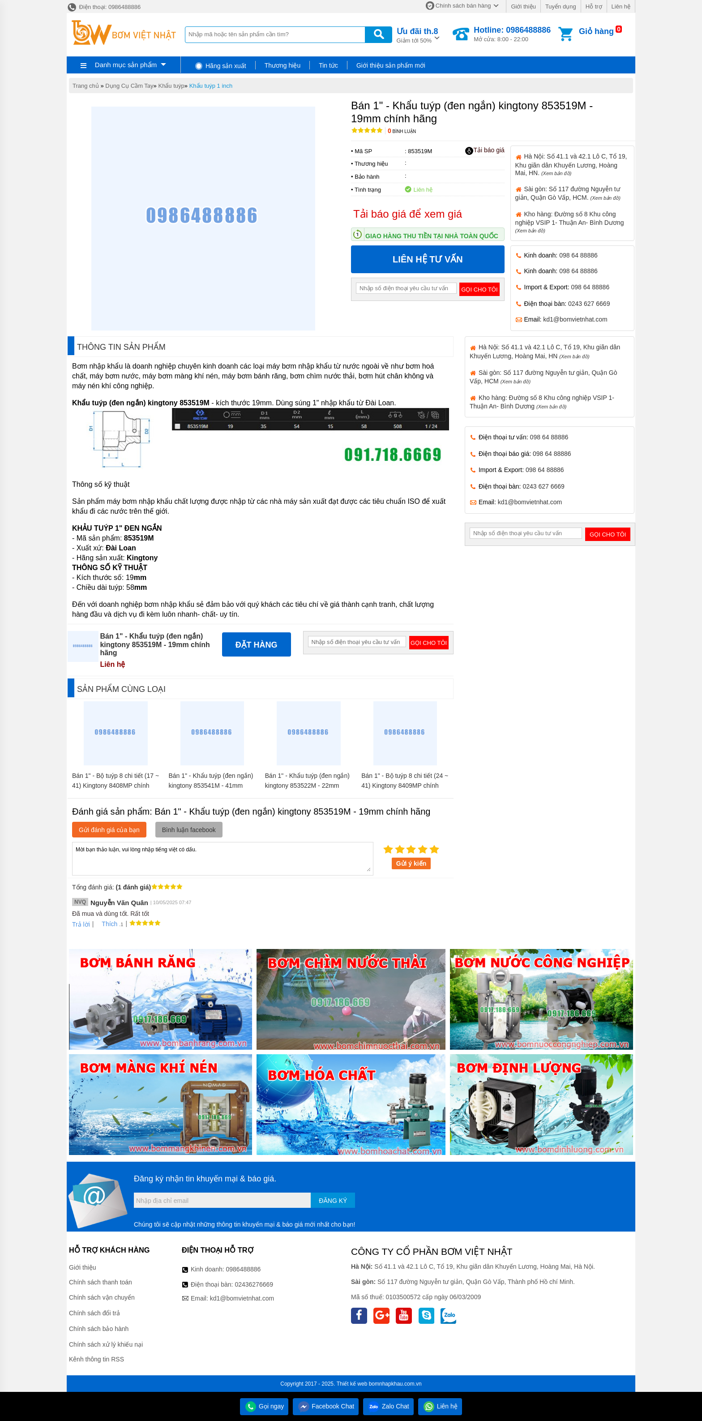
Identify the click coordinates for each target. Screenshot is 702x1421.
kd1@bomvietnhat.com (575, 319)
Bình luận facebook (189, 829)
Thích (106, 923)
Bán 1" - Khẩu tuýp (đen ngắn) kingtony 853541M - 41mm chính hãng (210, 785)
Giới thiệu (523, 6)
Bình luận (402, 131)
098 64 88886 (578, 255)
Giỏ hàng (596, 31)
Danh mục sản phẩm (126, 65)
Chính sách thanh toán (100, 1282)
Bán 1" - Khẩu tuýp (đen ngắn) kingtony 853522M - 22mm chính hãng (307, 785)
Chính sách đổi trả (94, 1313)
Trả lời (81, 924)
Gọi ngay (264, 1406)
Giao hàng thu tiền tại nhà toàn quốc (431, 236)
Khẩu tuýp (171, 85)
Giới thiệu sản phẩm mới (390, 65)
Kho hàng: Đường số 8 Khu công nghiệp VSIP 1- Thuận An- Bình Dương (569, 221)
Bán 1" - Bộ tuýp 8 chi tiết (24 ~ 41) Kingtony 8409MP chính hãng (404, 785)
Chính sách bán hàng (463, 5)
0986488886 (243, 1269)
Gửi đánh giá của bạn (109, 829)
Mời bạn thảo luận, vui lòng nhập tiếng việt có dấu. (223, 858)
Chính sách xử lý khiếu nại (106, 1344)
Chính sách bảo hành (98, 1328)
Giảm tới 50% (417, 35)
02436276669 (254, 1284)
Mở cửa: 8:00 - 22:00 (512, 34)
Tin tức (328, 65)
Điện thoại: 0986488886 (104, 7)
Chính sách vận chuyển (102, 1297)
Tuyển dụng (560, 6)
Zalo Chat (388, 1406)
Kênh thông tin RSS (96, 1359)
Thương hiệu (282, 65)
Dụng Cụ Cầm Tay (129, 85)
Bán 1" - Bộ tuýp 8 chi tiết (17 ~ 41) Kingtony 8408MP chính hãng (115, 785)
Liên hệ (621, 6)
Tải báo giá (484, 150)
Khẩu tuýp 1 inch (211, 85)
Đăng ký (333, 1200)
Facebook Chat (325, 1406)
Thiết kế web (352, 1384)
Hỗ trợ (594, 6)
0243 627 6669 (589, 303)
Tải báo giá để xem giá (407, 214)
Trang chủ (86, 85)
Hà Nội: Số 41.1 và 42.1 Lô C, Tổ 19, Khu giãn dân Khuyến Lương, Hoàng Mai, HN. (571, 164)
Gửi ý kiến (411, 863)
